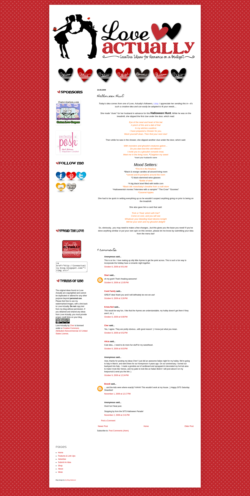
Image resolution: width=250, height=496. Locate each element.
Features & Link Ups (66, 458)
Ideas (60, 474)
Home (146, 426)
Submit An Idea (64, 464)
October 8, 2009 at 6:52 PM (116, 333)
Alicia (106, 341)
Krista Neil (109, 307)
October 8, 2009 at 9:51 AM (115, 267)
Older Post (189, 426)
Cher (106, 325)
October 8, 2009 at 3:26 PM (116, 298)
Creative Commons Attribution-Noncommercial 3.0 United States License (71, 333)
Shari (106, 275)
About (60, 471)
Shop (60, 467)
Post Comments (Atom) (119, 431)
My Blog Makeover (70, 482)
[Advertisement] (68, 389)
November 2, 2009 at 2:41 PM (116, 415)
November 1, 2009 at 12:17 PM (117, 394)
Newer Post (103, 426)
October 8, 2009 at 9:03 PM (116, 349)
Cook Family (110, 291)
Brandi (107, 384)
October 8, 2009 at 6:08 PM (116, 317)
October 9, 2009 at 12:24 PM (116, 375)
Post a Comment (108, 421)
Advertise (62, 461)
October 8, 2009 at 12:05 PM (116, 282)
